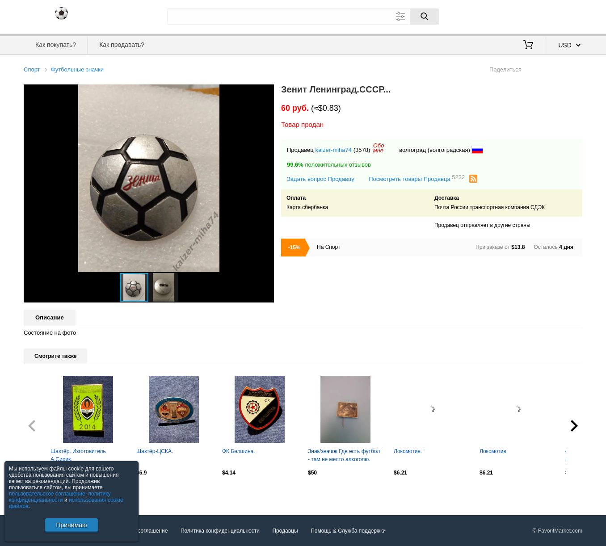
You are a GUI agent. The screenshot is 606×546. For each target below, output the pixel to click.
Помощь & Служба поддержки (348, 531)
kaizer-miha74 (333, 150)
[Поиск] (424, 16)
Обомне (378, 148)
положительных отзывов (329, 164)
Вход (530, 15)
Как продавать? (121, 44)
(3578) (362, 150)
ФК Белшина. (238, 451)
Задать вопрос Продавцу (320, 179)
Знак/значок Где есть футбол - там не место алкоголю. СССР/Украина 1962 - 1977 (344, 456)
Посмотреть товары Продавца (417, 178)
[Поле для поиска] (303, 16)
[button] (266, 92)
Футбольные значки (77, 69)
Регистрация (564, 15)
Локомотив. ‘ (409, 451)
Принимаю (71, 525)
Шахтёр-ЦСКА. (154, 451)
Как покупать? (55, 44)
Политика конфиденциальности (220, 531)
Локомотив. (494, 451)
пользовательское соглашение (47, 494)
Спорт (32, 69)
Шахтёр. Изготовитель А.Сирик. (78, 455)
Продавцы (285, 531)
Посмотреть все (43, 491)
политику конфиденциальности (60, 497)
